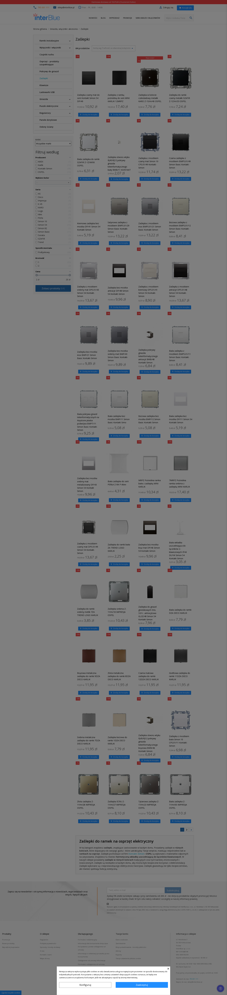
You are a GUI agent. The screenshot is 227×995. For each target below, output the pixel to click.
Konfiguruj (85, 984)
